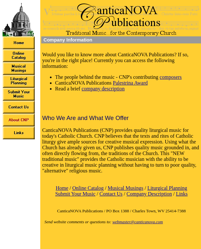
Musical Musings (125, 188)
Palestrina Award (130, 83)
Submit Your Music (75, 194)
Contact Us (111, 194)
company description (103, 88)
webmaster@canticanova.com (137, 221)
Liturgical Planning (167, 188)
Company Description (149, 194)
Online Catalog (87, 188)
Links (181, 194)
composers (171, 77)
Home (62, 188)
